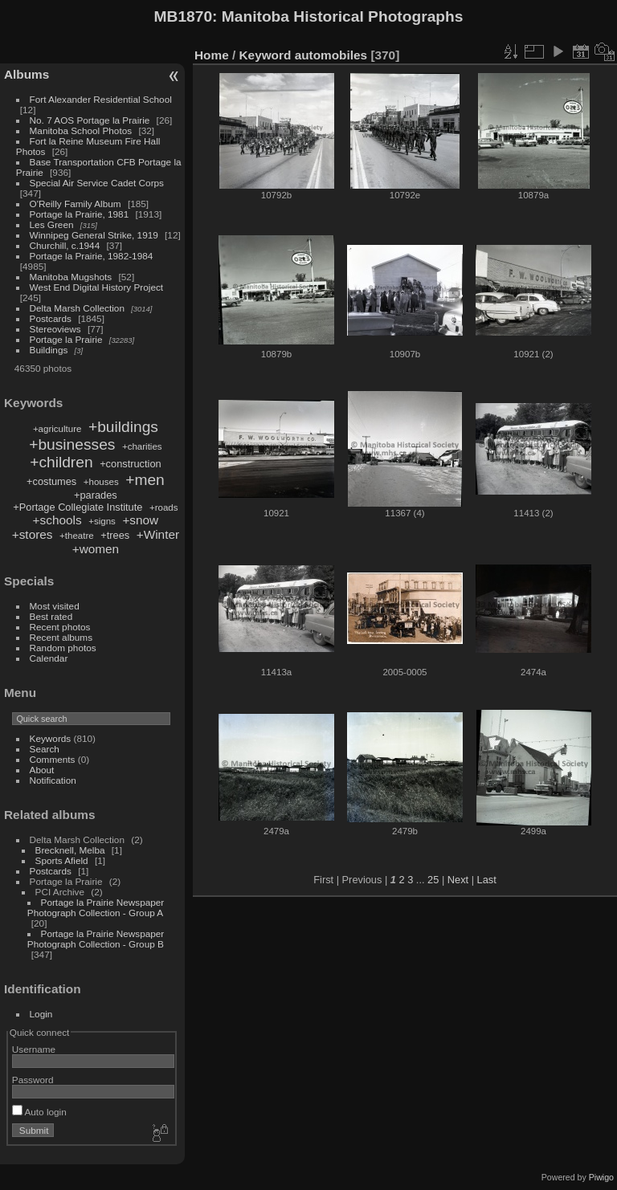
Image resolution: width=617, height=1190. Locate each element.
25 (433, 880)
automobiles (331, 55)
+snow (140, 520)
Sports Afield (61, 860)
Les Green (52, 224)
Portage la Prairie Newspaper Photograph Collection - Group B (95, 938)
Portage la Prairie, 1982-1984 (91, 256)
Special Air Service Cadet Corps (97, 182)
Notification (53, 780)
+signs (102, 521)
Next (457, 880)
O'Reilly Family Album (75, 203)
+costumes (51, 481)
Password (33, 1079)
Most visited (55, 606)
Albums (26, 74)
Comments (53, 759)
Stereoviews (55, 329)
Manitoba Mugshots (71, 276)
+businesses (72, 444)
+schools (57, 520)
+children (61, 462)
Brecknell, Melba (70, 850)
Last (486, 880)
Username (33, 1049)
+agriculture (57, 429)
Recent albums (61, 637)
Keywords (51, 738)
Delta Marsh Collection (77, 308)
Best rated (51, 616)
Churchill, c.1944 (65, 245)
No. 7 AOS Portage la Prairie (90, 120)
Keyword (265, 55)
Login (41, 1014)
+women (95, 549)
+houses (101, 482)
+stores (32, 534)
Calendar (49, 658)
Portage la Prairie (66, 339)
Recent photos (60, 626)
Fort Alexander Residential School (101, 99)
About (42, 769)
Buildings (49, 349)
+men (145, 479)
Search (44, 749)
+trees (114, 535)
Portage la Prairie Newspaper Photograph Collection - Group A (95, 907)
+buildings (123, 426)
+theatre (76, 535)
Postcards (51, 318)
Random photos (63, 647)
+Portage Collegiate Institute (77, 507)
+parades (95, 495)
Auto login (39, 1111)
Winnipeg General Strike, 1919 (94, 235)
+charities (142, 446)
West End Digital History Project (97, 287)
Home (211, 55)
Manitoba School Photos (81, 130)
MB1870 (183, 16)
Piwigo (601, 1177)
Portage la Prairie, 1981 (79, 214)
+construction (130, 464)
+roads (163, 507)
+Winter (158, 534)
